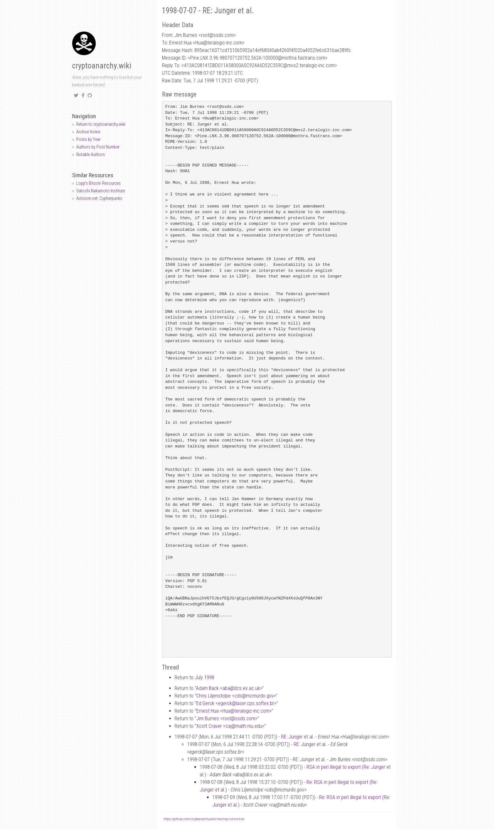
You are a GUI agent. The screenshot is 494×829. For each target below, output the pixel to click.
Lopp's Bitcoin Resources (98, 183)
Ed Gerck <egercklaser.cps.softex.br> (236, 703)
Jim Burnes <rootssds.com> (226, 718)
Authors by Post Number (97, 146)
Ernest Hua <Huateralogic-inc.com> (234, 711)
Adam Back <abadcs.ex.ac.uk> (229, 688)
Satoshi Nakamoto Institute (100, 190)
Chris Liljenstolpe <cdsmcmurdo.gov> (236, 696)
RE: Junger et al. (297, 737)
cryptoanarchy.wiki (101, 65)
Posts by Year (88, 139)
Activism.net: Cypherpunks (99, 198)
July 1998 (204, 677)
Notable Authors (90, 154)
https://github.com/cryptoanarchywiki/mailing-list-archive (204, 819)
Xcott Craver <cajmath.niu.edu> (230, 726)
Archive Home (88, 131)
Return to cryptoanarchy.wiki (100, 124)
